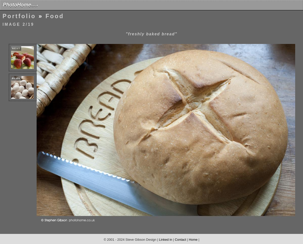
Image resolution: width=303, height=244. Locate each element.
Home (193, 239)
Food (54, 16)
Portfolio (19, 16)
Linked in (165, 239)
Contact (180, 239)
